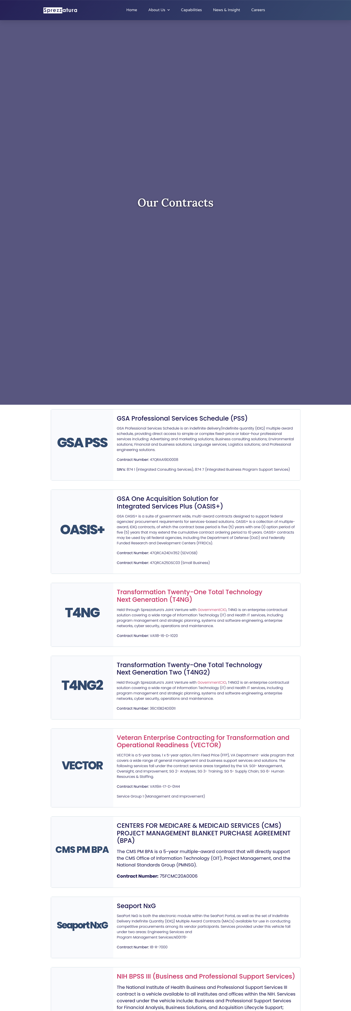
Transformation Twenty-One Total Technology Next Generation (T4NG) (189, 596)
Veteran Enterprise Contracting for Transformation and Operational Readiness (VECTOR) (203, 741)
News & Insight (226, 10)
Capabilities (191, 10)
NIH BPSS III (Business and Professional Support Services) (206, 976)
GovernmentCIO (212, 609)
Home (131, 10)
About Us (159, 10)
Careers (258, 10)
